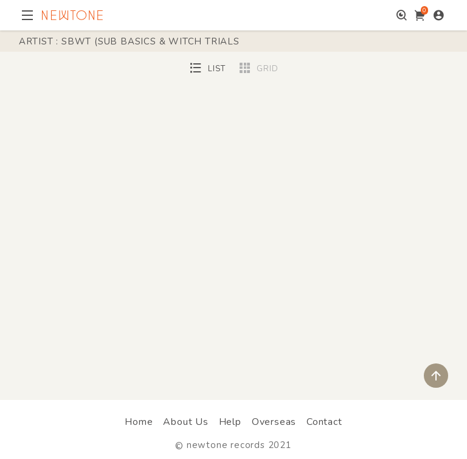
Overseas (274, 422)
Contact (324, 422)
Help (230, 422)
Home (139, 422)
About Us (185, 422)
